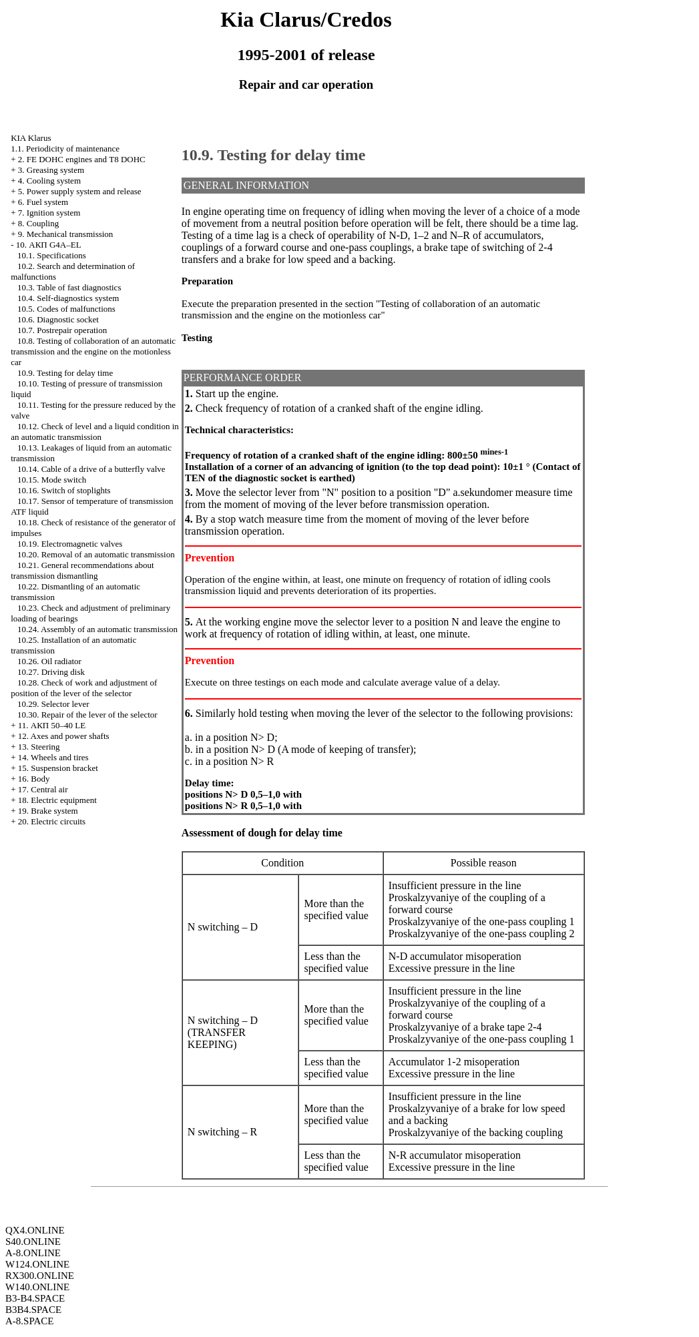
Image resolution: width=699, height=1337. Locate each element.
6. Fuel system (43, 202)
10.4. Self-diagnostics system (68, 298)
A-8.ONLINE (33, 1253)
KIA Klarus (31, 138)
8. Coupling (38, 223)
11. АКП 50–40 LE (51, 725)
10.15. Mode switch (51, 480)
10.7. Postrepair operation (62, 330)
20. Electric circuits (51, 821)
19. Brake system (48, 811)
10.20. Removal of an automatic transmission (96, 554)
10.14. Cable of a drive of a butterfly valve (91, 469)
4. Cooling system (49, 181)
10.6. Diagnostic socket (58, 319)
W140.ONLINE (37, 1287)
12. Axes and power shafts (63, 736)
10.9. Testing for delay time (65, 373)
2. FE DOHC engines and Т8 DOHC (82, 159)
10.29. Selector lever (53, 704)
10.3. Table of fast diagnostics (69, 287)
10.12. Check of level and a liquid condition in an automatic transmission (95, 431)
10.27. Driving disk (51, 672)
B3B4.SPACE (33, 1309)
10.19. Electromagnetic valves (69, 544)
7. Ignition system (49, 213)
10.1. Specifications (51, 255)
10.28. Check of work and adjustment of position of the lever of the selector (84, 688)
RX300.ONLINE (39, 1275)
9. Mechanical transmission (65, 234)
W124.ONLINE (37, 1264)
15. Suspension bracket (58, 768)
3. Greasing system (51, 170)
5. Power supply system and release (80, 191)
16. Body (34, 779)
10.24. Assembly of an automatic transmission (97, 629)
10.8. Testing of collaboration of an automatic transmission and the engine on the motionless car (93, 351)
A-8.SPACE (29, 1321)
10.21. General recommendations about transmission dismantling (82, 570)
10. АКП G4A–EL (48, 245)
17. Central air (43, 789)
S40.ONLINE (33, 1241)
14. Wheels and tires (53, 757)
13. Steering (39, 747)
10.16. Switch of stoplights (64, 490)
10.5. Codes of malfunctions (66, 309)
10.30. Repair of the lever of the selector (87, 715)
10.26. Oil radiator (49, 661)
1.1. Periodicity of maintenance (65, 149)
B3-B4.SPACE (35, 1298)
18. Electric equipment (57, 800)
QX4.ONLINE (35, 1230)
